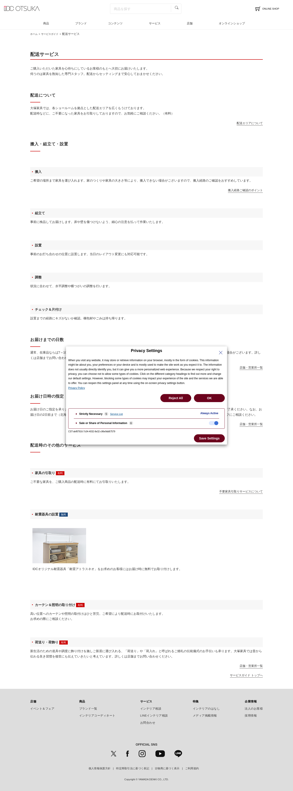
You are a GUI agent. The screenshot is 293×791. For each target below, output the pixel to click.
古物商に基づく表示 (167, 768)
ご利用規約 (192, 768)
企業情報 (251, 701)
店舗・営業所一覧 (251, 367)
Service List (116, 414)
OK (209, 398)
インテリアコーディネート (97, 715)
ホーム (34, 34)
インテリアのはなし (206, 708)
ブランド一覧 (88, 708)
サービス (155, 23)
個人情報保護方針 (99, 768)
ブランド (81, 23)
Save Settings (209, 438)
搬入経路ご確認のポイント (245, 190)
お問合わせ (147, 722)
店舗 (190, 23)
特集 (196, 701)
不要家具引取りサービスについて (241, 491)
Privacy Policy (76, 388)
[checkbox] (213, 423)
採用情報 (251, 715)
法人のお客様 (254, 708)
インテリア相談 (150, 708)
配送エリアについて (250, 123)
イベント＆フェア (42, 708)
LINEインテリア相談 (154, 715)
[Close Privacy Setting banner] (221, 353)
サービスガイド (53, 34)
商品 (46, 23)
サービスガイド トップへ (246, 675)
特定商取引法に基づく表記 (132, 768)
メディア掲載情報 (205, 715)
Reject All (176, 398)
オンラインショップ (232, 23)
